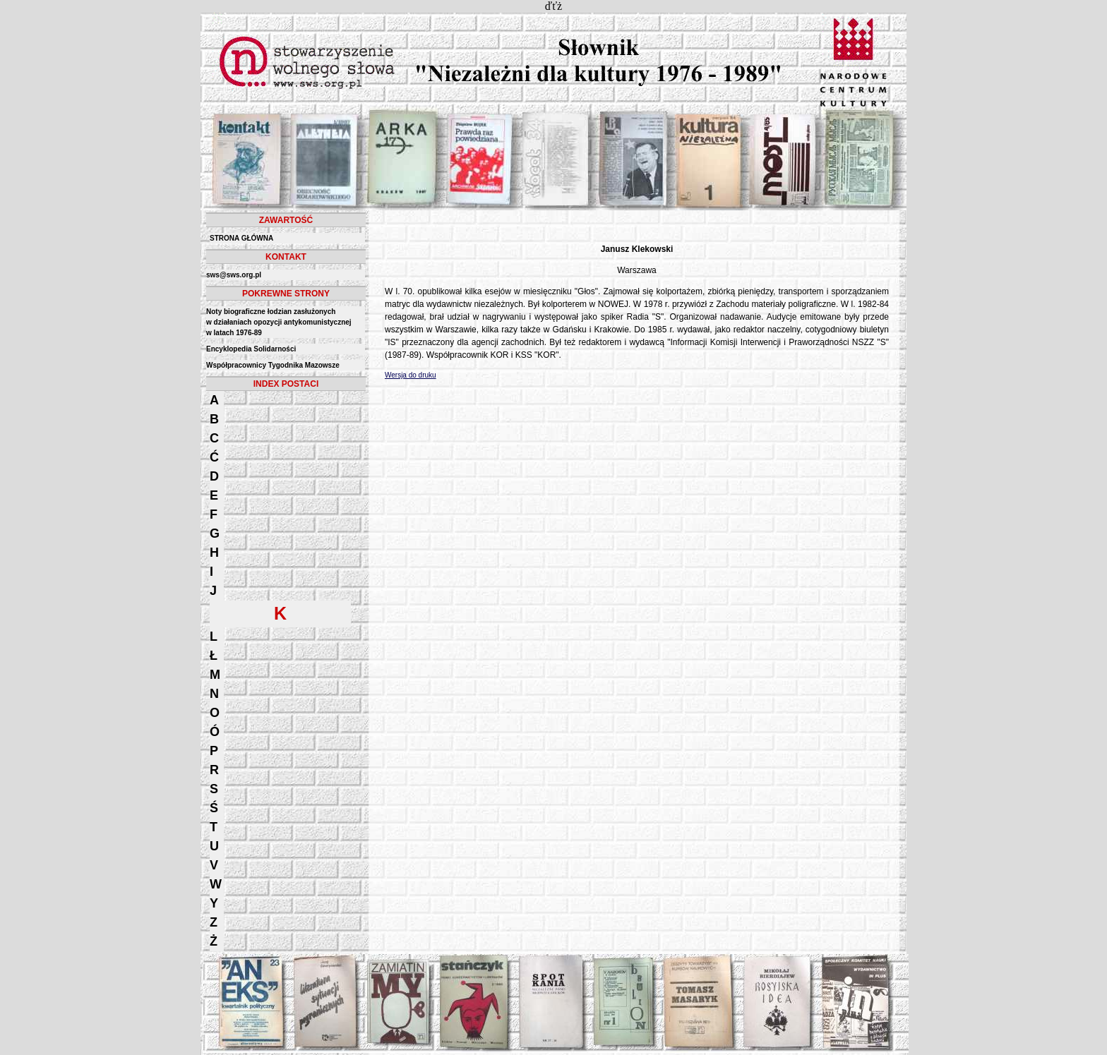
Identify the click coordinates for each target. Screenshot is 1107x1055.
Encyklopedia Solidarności (251, 349)
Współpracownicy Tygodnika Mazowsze (273, 365)
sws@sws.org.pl (233, 275)
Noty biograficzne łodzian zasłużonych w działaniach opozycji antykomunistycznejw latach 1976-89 (279, 322)
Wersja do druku (410, 375)
